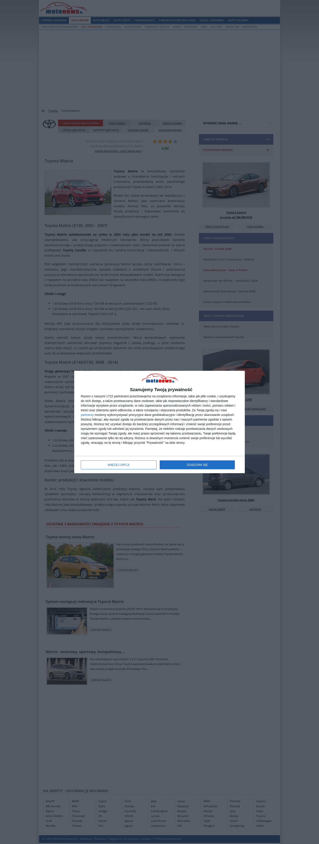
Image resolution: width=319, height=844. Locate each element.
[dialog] (159, 422)
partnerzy (87, 414)
